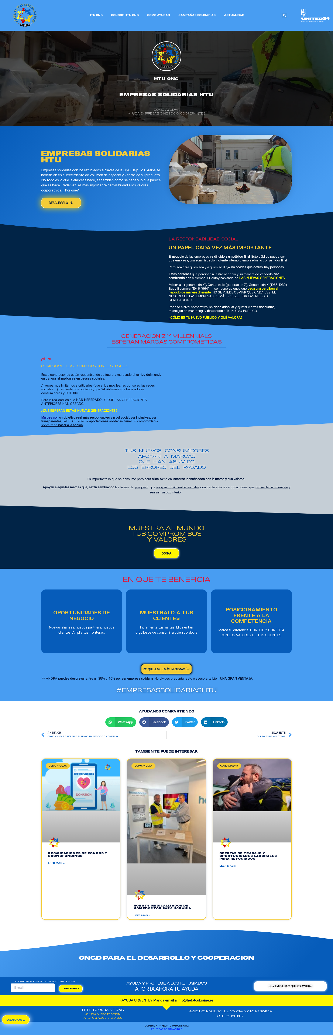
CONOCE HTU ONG (125, 15)
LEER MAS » (56, 863)
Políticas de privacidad (166, 1029)
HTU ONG (96, 15)
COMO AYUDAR (158, 15)
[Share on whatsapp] (120, 722)
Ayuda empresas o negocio (153, 113)
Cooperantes (192, 113)
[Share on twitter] (185, 722)
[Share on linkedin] (214, 722)
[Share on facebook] (154, 722)
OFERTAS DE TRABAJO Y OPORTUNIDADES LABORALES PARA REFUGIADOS (248, 856)
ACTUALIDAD (234, 15)
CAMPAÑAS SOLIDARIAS (197, 15)
